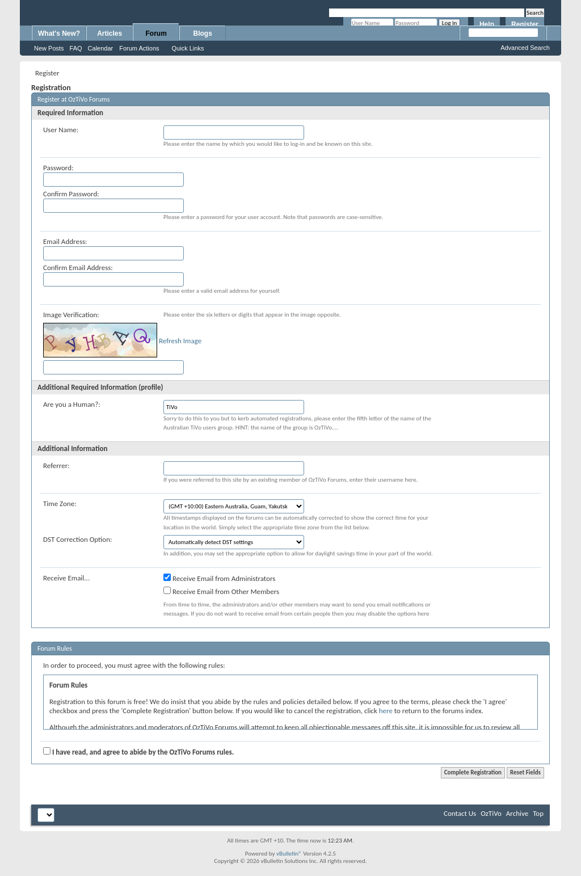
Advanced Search (525, 47)
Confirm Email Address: (78, 267)
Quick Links (188, 48)
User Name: (60, 129)
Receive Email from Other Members (221, 591)
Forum (156, 33)
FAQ (76, 48)
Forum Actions (139, 48)
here (386, 710)
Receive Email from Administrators (219, 578)
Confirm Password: (71, 193)
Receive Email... (66, 578)
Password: (58, 167)
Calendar (100, 48)
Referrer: (56, 465)
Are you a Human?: (71, 404)
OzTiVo (491, 813)
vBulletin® (289, 853)
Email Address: (65, 241)
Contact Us (460, 813)
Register (524, 24)
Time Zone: (60, 503)
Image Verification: (71, 314)
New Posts (49, 48)
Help (486, 24)
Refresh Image (180, 340)
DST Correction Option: (77, 539)
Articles (109, 33)
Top (538, 813)
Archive (517, 813)
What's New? (59, 33)
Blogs (202, 33)
